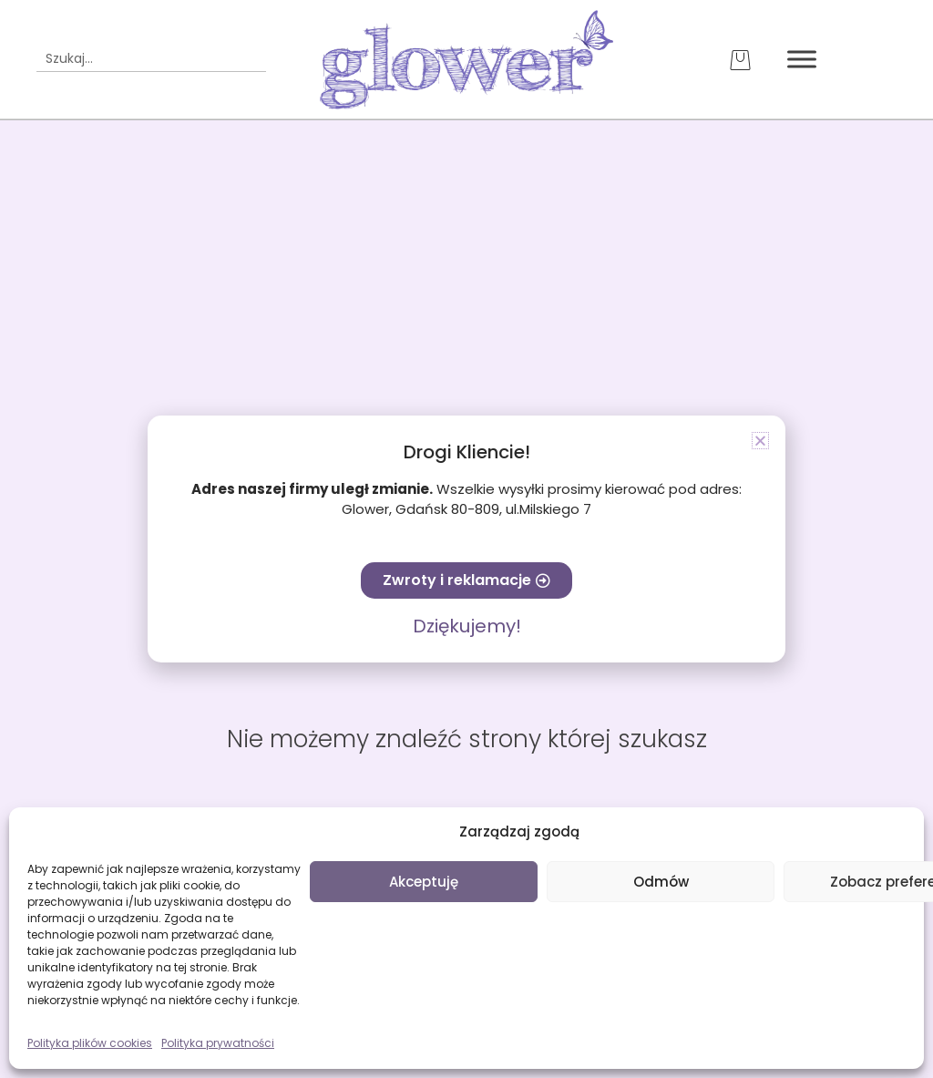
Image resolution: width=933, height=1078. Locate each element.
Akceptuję (423, 881)
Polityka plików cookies (89, 1043)
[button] (760, 440)
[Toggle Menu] (801, 59)
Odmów (661, 881)
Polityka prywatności (217, 1043)
